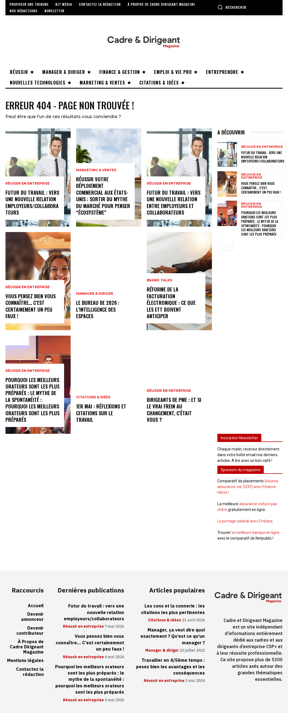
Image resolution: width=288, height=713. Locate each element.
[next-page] (229, 247)
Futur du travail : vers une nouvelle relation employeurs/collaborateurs (31, 203)
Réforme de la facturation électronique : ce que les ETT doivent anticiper (171, 304)
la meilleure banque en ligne (256, 532)
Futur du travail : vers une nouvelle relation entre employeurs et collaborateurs (173, 203)
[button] (231, 7)
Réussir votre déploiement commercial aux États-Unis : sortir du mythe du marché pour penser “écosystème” (103, 197)
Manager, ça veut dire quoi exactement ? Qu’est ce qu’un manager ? (173, 635)
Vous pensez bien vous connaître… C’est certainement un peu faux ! (30, 307)
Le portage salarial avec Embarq (244, 521)
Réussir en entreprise (27, 185)
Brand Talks (159, 282)
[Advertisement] (250, 339)
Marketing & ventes (96, 172)
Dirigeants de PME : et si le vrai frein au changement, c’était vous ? (174, 411)
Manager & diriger (94, 295)
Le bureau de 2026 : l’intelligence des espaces (97, 310)
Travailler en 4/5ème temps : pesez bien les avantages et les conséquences (171, 664)
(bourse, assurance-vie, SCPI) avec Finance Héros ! (248, 487)
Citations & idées (93, 405)
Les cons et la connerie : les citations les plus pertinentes (173, 609)
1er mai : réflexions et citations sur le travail (103, 417)
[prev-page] (220, 247)
